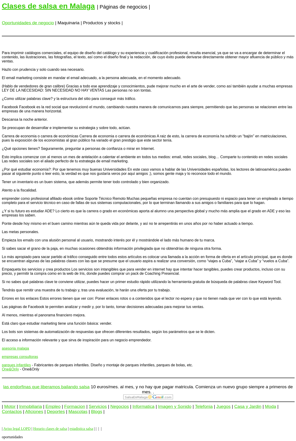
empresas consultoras (20, 357)
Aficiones (34, 411)
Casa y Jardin (247, 406)
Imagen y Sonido (174, 406)
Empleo (53, 406)
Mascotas (77, 411)
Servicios (98, 406)
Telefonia (204, 406)
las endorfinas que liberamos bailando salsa (46, 386)
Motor (9, 406)
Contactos (12, 411)
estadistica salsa (81, 429)
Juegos (223, 406)
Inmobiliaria (30, 406)
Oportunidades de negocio (28, 22)
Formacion (74, 406)
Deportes (56, 411)
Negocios (119, 406)
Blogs (96, 411)
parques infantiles (16, 365)
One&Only (10, 369)
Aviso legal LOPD (17, 429)
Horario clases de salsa (50, 429)
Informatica (143, 406)
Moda (270, 406)
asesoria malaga (15, 348)
